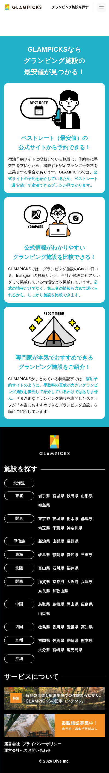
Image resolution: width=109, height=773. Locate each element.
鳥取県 (44, 604)
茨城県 (58, 519)
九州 (19, 640)
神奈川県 (74, 528)
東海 (19, 554)
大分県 (44, 650)
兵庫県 (87, 581)
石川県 (58, 568)
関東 (19, 518)
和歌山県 (60, 591)
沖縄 (19, 658)
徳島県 (44, 627)
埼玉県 (44, 528)
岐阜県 (44, 555)
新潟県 (44, 541)
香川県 (58, 627)
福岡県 (44, 640)
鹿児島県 (74, 650)
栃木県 (72, 519)
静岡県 (58, 555)
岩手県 (44, 496)
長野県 (72, 541)
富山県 (44, 568)
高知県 (87, 627)
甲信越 (19, 541)
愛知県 (72, 555)
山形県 (87, 496)
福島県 (44, 505)
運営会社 (12, 744)
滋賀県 (44, 581)
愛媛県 (72, 627)
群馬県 (87, 519)
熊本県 (87, 640)
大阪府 (72, 581)
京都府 (58, 581)
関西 (19, 581)
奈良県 (44, 591)
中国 (19, 604)
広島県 (87, 604)
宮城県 (58, 496)
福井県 (72, 568)
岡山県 (72, 604)
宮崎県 (58, 650)
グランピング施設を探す (70, 7)
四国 (19, 627)
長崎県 (72, 640)
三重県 (87, 555)
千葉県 (58, 528)
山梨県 (58, 541)
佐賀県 (58, 640)
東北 (19, 495)
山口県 (44, 613)
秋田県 (72, 496)
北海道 (19, 483)
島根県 (58, 604)
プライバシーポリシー (41, 744)
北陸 (19, 568)
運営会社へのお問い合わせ (27, 750)
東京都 (44, 519)
